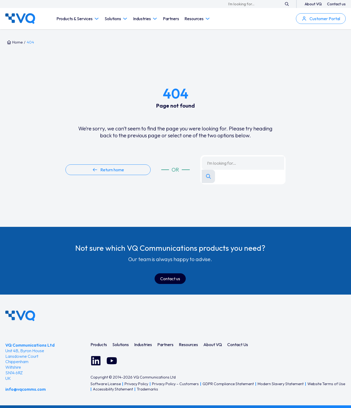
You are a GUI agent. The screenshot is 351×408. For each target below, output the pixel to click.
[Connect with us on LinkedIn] (95, 360)
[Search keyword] (255, 4)
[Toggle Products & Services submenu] (96, 18)
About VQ (313, 4)
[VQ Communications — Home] (20, 18)
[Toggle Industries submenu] (155, 18)
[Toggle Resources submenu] (207, 18)
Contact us (336, 4)
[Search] (287, 4)
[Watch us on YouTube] (111, 360)
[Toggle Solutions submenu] (125, 18)
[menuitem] (98, 344)
